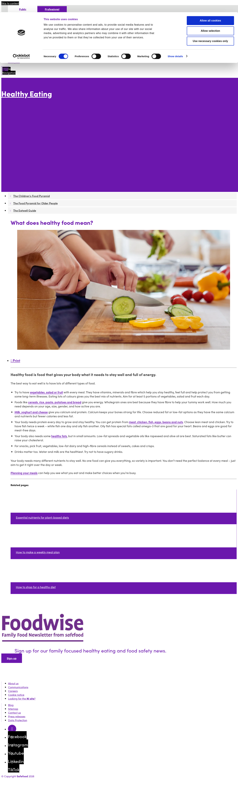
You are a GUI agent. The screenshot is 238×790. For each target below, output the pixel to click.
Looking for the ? (22, 698)
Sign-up (12, 658)
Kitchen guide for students (41, 134)
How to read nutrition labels (42, 138)
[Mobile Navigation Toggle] (5, 70)
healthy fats (59, 436)
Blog (11, 705)
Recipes (14, 61)
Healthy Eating (26, 93)
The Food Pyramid (24, 172)
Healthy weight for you (27, 157)
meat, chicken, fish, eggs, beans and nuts (156, 422)
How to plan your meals (27, 153)
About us (13, 683)
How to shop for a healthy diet (43, 126)
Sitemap (13, 709)
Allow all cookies (210, 8)
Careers (13, 691)
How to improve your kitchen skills (45, 119)
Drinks (29, 141)
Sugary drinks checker (38, 145)
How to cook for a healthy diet (43, 130)
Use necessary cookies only (210, 28)
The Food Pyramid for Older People (35, 179)
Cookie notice (16, 695)
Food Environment (24, 107)
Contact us (14, 712)
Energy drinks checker (38, 149)
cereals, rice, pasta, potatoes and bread (54, 402)
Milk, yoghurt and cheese (31, 412)
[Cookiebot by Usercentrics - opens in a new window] (21, 44)
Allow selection (210, 18)
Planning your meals (24, 473)
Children (18, 160)
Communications (18, 687)
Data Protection (17, 720)
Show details (175, 44)
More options (10, 101)
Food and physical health (28, 168)
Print (15, 360)
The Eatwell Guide (24, 183)
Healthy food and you (26, 111)
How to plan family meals (28, 164)
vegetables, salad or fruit (46, 392)
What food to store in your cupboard (47, 122)
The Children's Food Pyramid (30, 176)
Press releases (16, 716)
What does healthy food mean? (44, 115)
